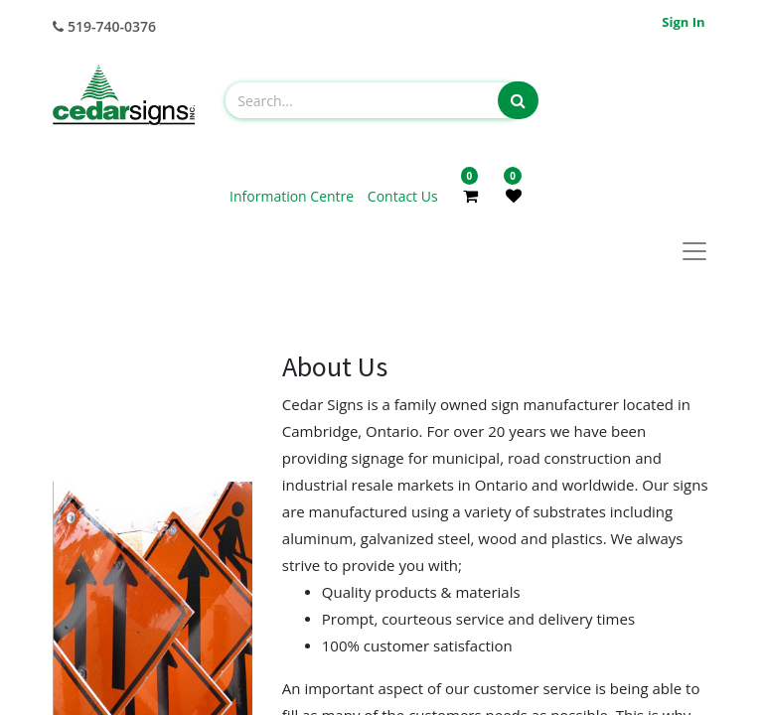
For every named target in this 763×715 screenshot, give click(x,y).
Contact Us (403, 196)
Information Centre (293, 196)
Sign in (683, 22)
